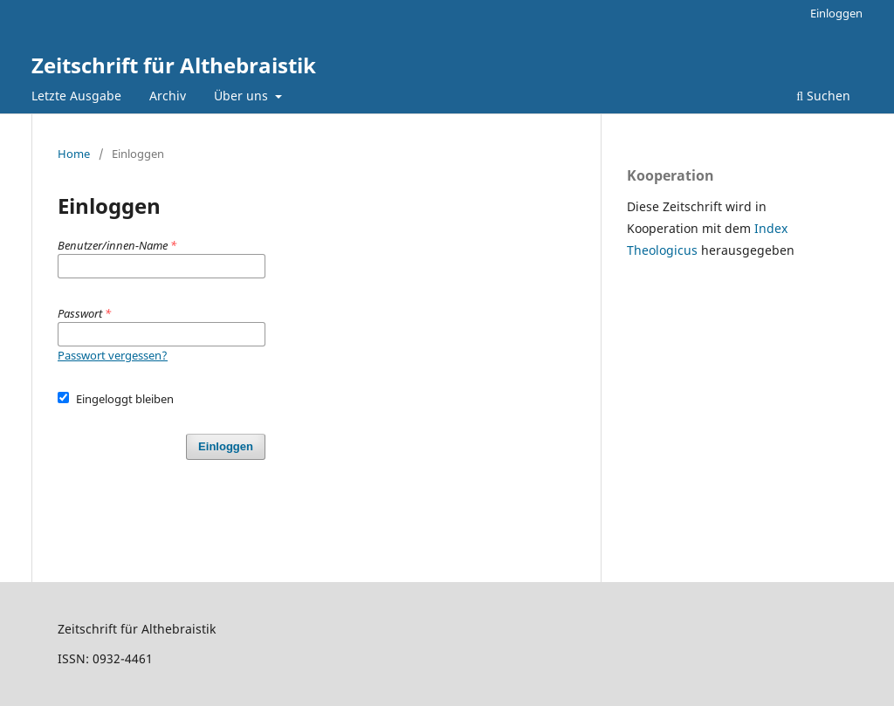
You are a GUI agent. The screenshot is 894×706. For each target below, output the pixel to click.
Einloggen (836, 13)
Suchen (823, 95)
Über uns (243, 95)
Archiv (167, 95)
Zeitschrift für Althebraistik (173, 65)
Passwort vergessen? (113, 355)
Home (74, 153)
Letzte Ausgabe (76, 95)
